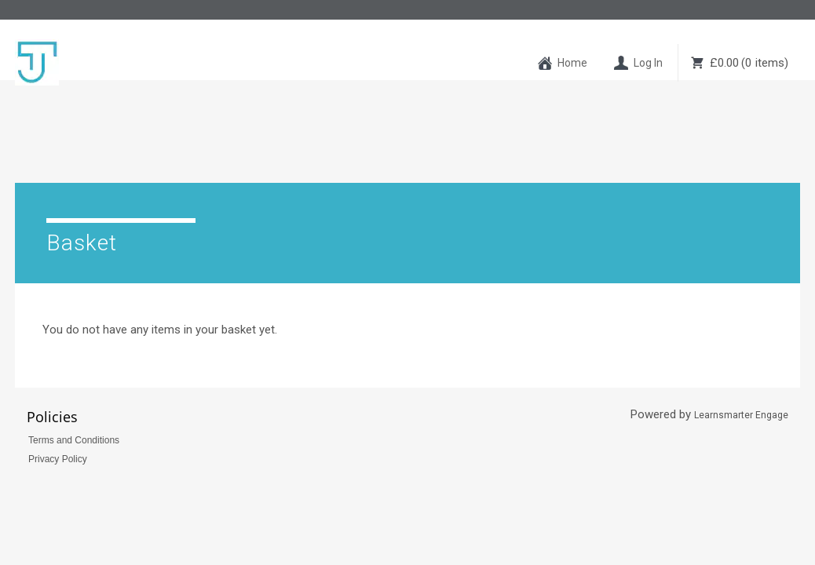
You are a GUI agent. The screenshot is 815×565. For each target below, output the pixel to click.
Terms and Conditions (73, 369)
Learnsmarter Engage (741, 344)
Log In (648, 62)
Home (572, 62)
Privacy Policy (57, 388)
